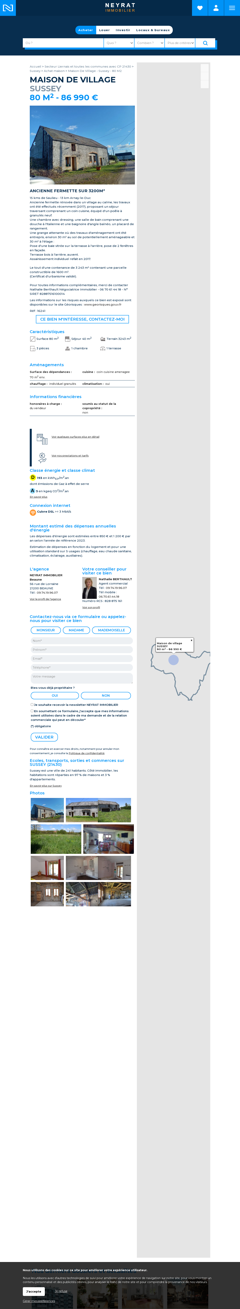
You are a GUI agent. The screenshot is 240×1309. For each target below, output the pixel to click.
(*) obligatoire (41, 726)
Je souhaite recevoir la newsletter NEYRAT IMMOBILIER (76, 705)
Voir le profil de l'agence (45, 599)
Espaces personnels (216, 8)
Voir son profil (91, 607)
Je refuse (61, 1291)
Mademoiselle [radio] (111, 630)
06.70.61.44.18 (109, 596)
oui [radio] (55, 695)
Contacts (144, 1186)
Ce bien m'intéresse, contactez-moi (82, 319)
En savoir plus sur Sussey (46, 785)
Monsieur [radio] (46, 630)
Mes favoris (46, 1186)
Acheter (85, 30)
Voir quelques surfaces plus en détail (75, 436)
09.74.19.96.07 (47, 592)
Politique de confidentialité (87, 753)
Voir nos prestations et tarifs (70, 455)
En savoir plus (38, 496)
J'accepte (33, 1291)
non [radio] (106, 695)
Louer (104, 30)
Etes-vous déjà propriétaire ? (53, 688)
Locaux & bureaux (153, 30)
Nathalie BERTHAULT (115, 579)
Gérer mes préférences (39, 1301)
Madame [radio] (76, 630)
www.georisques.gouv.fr (103, 304)
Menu (232, 8)
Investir (123, 30)
